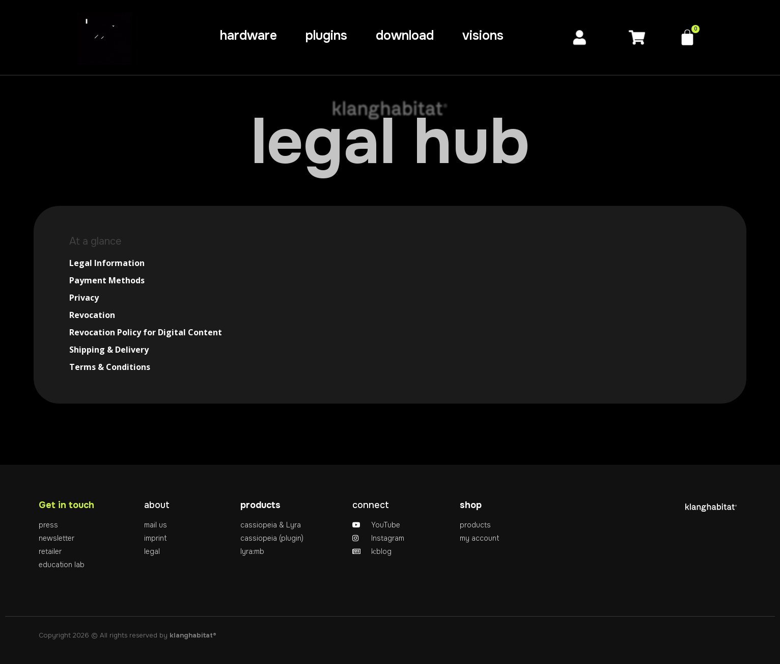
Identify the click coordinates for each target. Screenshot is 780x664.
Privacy (84, 297)
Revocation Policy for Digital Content (145, 332)
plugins (326, 36)
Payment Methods (107, 280)
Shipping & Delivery (109, 349)
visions (483, 36)
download (405, 36)
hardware (248, 36)
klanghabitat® (193, 635)
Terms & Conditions (109, 367)
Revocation (92, 315)
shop (471, 505)
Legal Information (107, 263)
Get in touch (66, 505)
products (260, 505)
